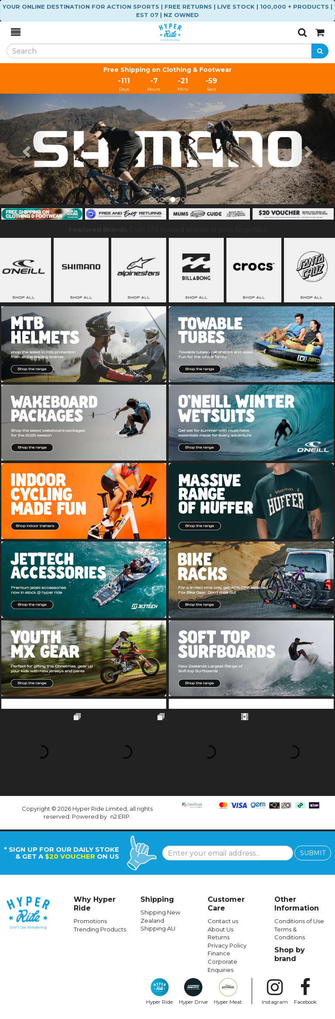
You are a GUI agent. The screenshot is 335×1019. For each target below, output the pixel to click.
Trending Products (100, 929)
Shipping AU (157, 928)
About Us (220, 929)
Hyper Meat (228, 991)
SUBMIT (312, 853)
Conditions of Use (299, 920)
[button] (25, 149)
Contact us (223, 920)
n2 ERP (120, 816)
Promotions (90, 920)
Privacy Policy (227, 945)
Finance (219, 953)
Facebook (305, 991)
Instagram (275, 991)
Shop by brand (289, 954)
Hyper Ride (159, 991)
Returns (218, 937)
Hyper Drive (193, 991)
